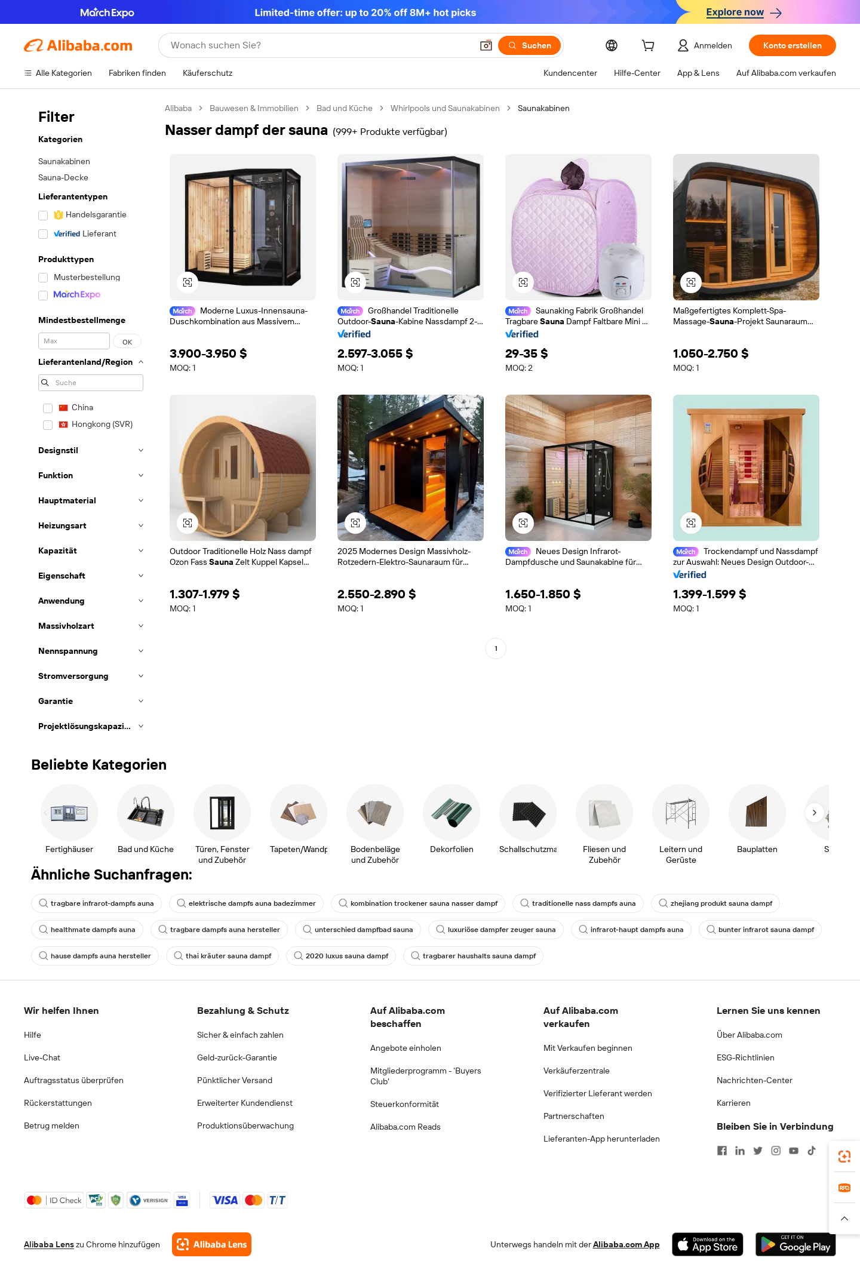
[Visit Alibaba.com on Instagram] (775, 1150)
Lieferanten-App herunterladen (601, 1138)
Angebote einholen (405, 1048)
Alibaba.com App (626, 1244)
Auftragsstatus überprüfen (74, 1080)
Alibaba (178, 108)
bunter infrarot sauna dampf (760, 929)
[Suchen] (529, 45)
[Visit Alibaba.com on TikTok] (811, 1150)
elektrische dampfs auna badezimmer (246, 903)
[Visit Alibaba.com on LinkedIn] (740, 1150)
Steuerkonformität (404, 1104)
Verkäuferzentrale (576, 1070)
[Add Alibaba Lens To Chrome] (211, 1244)
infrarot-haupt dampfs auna (631, 929)
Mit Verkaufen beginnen (587, 1048)
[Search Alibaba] (320, 45)
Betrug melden (51, 1125)
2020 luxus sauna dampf (341, 956)
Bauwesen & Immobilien (254, 108)
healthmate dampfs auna (87, 929)
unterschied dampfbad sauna (358, 929)
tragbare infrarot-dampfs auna (96, 903)
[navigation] (90, 421)
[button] (486, 45)
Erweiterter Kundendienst (245, 1103)
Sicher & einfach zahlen (240, 1035)
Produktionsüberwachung (245, 1125)
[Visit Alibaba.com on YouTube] (793, 1150)
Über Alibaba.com (749, 1035)
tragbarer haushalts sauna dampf (473, 956)
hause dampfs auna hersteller (95, 956)
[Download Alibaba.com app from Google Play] (795, 1244)
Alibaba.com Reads (405, 1126)
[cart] (650, 47)
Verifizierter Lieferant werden (597, 1093)
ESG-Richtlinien (746, 1057)
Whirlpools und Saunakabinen (445, 108)
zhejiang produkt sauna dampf (715, 903)
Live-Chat (42, 1057)
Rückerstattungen (58, 1103)
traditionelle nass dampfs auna (578, 903)
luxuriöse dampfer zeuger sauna (496, 929)
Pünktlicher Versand (234, 1080)
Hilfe (32, 1035)
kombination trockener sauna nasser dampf (418, 903)
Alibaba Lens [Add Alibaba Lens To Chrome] (49, 1244)
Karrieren (734, 1103)
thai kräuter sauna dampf (222, 956)
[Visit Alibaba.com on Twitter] (757, 1150)
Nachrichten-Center (755, 1080)
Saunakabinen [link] (544, 108)
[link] (844, 1156)
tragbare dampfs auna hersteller (219, 929)
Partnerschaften (573, 1116)
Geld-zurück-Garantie (237, 1057)
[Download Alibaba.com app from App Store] (708, 1244)
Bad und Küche (345, 108)
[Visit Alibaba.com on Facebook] (722, 1150)
